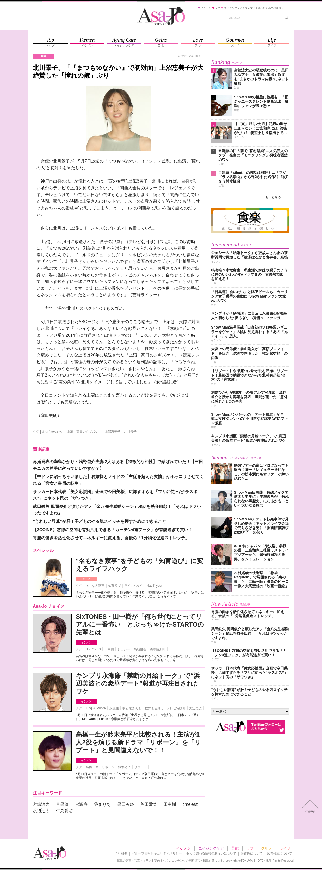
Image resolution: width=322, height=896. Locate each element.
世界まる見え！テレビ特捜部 (165, 708)
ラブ (249, 848)
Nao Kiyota (154, 586)
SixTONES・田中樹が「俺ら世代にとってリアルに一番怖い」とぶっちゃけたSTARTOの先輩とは (140, 624)
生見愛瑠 (64, 810)
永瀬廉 (114, 708)
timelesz (190, 804)
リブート (140, 767)
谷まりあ (102, 804)
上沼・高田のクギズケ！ (84, 431)
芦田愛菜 (148, 804)
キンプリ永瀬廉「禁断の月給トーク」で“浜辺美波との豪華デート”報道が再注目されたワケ (138, 683)
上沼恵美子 (112, 431)
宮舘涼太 (41, 804)
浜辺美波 (195, 708)
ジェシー (123, 649)
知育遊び (114, 586)
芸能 (235, 848)
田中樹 (109, 649)
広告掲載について (279, 853)
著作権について (252, 853)
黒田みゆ (125, 804)
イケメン (86, 642)
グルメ (266, 848)
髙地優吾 (140, 649)
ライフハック (133, 586)
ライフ (86, 578)
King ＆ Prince (96, 708)
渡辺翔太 (41, 810)
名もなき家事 (95, 586)
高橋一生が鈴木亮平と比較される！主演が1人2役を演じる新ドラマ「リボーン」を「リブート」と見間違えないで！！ (138, 742)
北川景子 (130, 431)
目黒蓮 (62, 804)
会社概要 (121, 853)
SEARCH (234, 17)
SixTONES (93, 649)
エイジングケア (211, 848)
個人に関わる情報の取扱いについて (211, 853)
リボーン (108, 767)
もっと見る (273, 197)
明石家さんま (131, 708)
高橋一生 (92, 767)
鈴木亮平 (124, 767)
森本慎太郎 (157, 649)
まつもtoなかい (52, 431)
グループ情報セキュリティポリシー (157, 853)
